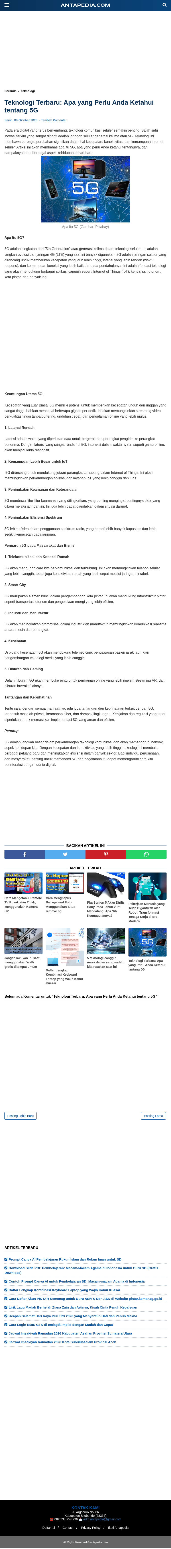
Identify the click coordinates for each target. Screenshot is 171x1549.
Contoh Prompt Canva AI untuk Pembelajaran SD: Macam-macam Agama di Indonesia (77, 1282)
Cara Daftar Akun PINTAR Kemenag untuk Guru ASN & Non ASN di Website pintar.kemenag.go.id (85, 1299)
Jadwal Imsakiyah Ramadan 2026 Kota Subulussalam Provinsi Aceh (62, 1343)
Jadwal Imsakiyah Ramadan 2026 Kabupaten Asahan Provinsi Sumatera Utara (70, 1334)
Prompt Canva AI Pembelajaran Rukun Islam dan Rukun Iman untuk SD (65, 1260)
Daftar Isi (47, 1528)
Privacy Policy (91, 1528)
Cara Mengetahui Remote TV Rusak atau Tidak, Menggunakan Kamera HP (23, 905)
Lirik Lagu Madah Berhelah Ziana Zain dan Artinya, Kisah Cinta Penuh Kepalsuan (73, 1308)
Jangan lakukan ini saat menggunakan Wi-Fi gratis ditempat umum (21, 963)
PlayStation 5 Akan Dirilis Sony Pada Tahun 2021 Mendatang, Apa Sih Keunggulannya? (105, 909)
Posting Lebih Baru (20, 1116)
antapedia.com (85, 5)
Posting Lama (153, 1116)
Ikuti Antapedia (119, 1528)
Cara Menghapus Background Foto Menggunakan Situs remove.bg (60, 905)
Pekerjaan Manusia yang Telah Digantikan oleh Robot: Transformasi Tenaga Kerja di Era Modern (146, 913)
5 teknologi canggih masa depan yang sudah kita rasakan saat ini (105, 963)
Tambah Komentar (53, 120)
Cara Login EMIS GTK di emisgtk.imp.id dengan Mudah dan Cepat (61, 1325)
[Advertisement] (87, 50)
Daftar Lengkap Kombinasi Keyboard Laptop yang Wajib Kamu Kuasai (64, 977)
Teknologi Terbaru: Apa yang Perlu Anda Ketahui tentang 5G (146, 965)
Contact (67, 1528)
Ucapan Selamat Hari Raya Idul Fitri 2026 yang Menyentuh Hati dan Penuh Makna (73, 1317)
